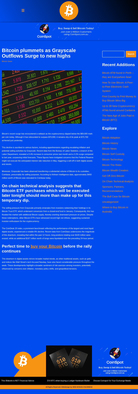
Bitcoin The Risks (111, 165)
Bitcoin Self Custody (113, 154)
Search (131, 54)
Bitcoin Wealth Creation (115, 171)
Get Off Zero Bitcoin (113, 176)
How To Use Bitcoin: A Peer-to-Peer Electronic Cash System (117, 87)
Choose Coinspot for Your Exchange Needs (112, 386)
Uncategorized (110, 203)
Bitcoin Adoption (111, 138)
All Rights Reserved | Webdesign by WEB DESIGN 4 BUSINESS (69, 392)
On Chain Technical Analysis (118, 182)
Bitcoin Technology (112, 160)
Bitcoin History (110, 143)
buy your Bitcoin (46, 251)
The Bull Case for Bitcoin (116, 197)
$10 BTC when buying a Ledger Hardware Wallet (68, 386)
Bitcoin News (7, 61)
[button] (23, 10)
